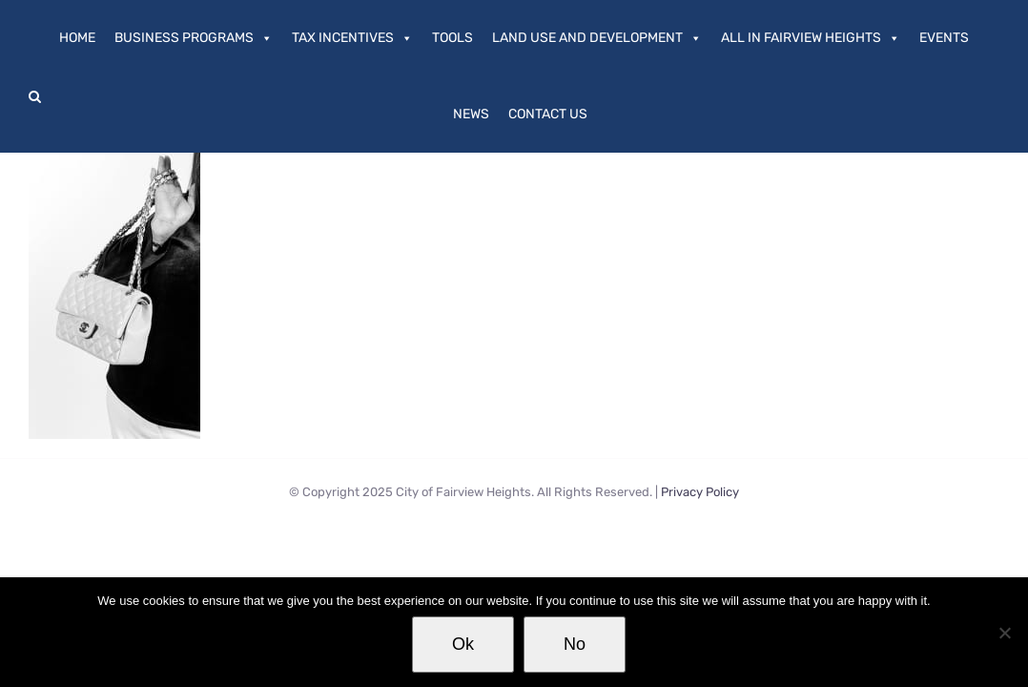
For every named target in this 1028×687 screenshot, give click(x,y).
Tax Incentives (352, 38)
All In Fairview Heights (810, 38)
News (471, 114)
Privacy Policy (700, 492)
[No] (1004, 632)
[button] (35, 96)
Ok (463, 644)
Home (77, 38)
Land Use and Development (597, 38)
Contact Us (547, 114)
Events (944, 38)
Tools (452, 38)
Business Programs (193, 38)
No (575, 644)
